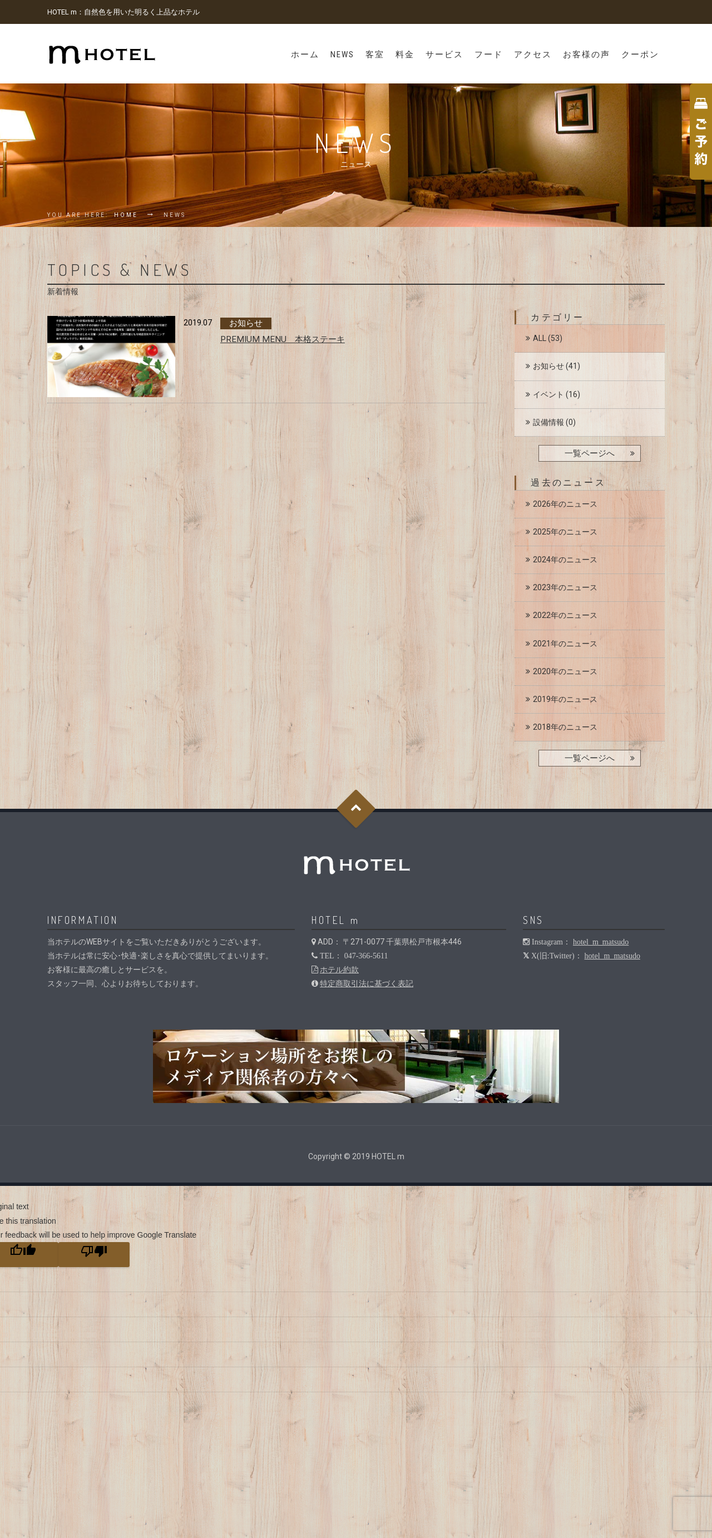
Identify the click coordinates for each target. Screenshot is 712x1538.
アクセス (533, 55)
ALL (539, 338)
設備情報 (548, 422)
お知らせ (548, 366)
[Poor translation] (94, 1254)
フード (488, 55)
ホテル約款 (339, 969)
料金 (404, 55)
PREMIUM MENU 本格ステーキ (282, 339)
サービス (444, 55)
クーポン (640, 55)
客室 (374, 55)
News (342, 55)
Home (126, 215)
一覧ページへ (590, 453)
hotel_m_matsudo (601, 942)
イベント (548, 394)
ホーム (305, 55)
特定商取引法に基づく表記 (366, 983)
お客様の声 (586, 55)
